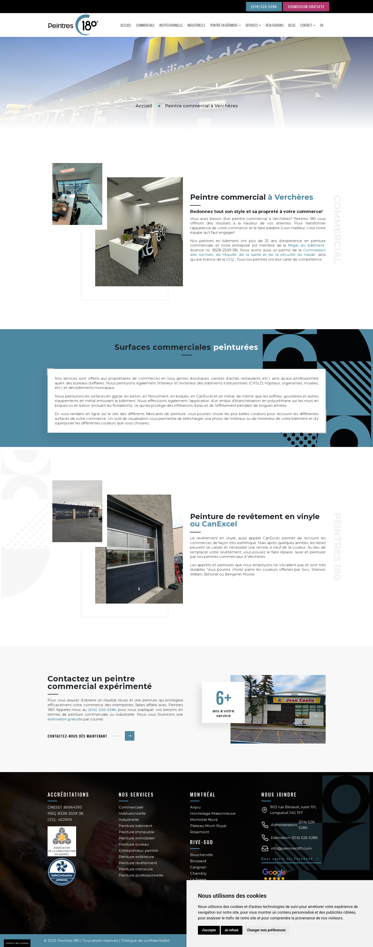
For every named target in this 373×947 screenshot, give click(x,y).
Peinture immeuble (136, 832)
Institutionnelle (171, 25)
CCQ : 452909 (60, 819)
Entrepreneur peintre (138, 850)
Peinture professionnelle (141, 875)
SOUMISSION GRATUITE (306, 6)
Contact (306, 25)
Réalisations (275, 25)
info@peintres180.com (291, 848)
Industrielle (196, 25)
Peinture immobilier (137, 838)
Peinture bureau (134, 844)
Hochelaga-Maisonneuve (213, 813)
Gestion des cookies (17, 943)
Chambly (198, 873)
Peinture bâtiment (135, 825)
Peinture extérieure (136, 856)
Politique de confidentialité (145, 940)
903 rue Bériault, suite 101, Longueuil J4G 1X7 (293, 810)
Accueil (125, 25)
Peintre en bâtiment (224, 25)
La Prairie (198, 879)
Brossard (198, 861)
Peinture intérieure (136, 869)
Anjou (195, 807)
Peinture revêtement (138, 863)
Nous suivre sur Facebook (290, 858)
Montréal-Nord (203, 819)
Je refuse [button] (232, 930)
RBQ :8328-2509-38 (65, 813)
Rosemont (199, 832)
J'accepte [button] (209, 930)
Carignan (198, 867)
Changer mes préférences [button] (266, 930)
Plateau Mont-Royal (208, 825)
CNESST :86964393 (65, 807)
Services (251, 25)
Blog (291, 25)
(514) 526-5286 (264, 6)
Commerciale (145, 25)
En (321, 25)
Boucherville (201, 855)
